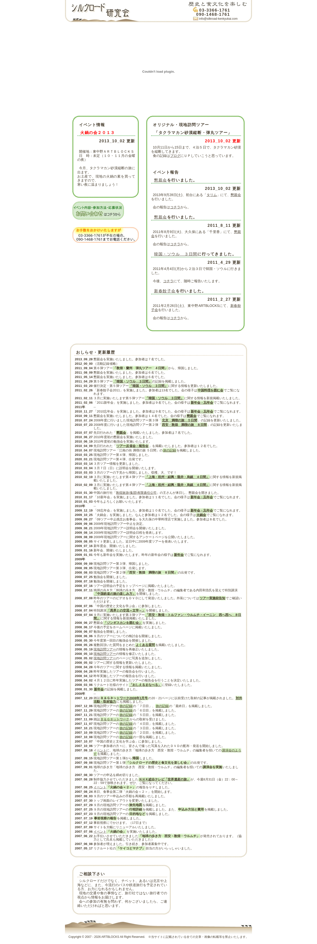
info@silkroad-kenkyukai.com (218, 18)
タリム (211, 195)
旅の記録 (169, 450)
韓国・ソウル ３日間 (175, 254)
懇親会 (160, 180)
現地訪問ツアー (105, 649)
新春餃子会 (165, 291)
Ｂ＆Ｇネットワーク (114, 719)
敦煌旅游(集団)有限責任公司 (136, 493)
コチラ (175, 207)
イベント (100, 750)
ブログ (175, 156)
